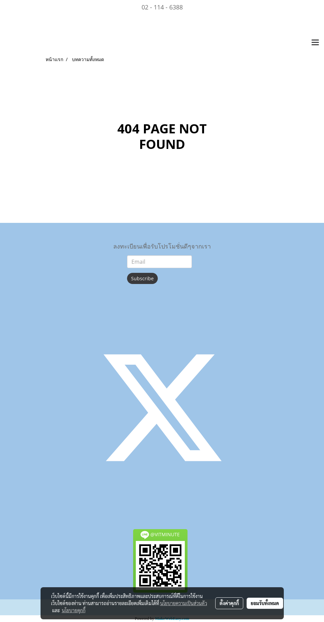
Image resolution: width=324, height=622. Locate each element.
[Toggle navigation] (315, 42)
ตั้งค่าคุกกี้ (229, 603)
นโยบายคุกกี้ (73, 610)
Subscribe (142, 278)
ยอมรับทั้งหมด (265, 603)
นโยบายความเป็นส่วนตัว (183, 603)
